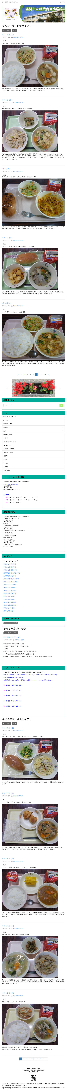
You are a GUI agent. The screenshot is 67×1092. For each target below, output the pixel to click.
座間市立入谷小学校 (9, 584)
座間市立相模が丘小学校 (11, 579)
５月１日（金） (7, 238)
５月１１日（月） (8, 34)
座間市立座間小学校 (9, 564)
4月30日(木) (6, 303)
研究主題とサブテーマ (11, 637)
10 (45, 374)
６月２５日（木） (8, 793)
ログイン (62, 2)
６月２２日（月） (8, 993)
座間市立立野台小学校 (10, 582)
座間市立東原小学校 (9, 576)
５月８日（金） (7, 100)
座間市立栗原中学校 (9, 602)
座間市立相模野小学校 (10, 570)
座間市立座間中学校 (9, 593)
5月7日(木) (6, 169)
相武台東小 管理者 (17, 37)
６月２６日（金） (8, 728)
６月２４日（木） (8, 859)
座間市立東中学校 (9, 599)
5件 (14, 30)
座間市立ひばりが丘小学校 (11, 573)
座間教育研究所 (8, 611)
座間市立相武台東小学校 (12, 2)
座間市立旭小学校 (9, 587)
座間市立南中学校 (9, 608)
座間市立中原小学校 (9, 590)
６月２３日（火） (8, 926)
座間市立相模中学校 (9, 605)
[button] (7, 388)
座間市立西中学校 (9, 596)
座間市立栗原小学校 (9, 567)
